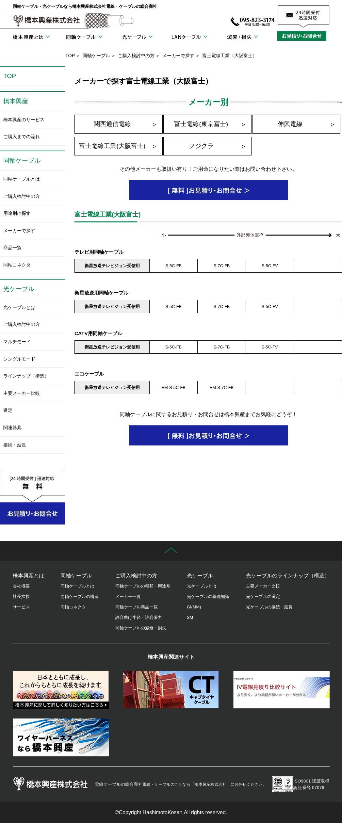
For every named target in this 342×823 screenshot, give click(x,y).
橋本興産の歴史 (61, 690)
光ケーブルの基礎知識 (208, 596)
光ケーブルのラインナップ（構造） (288, 575)
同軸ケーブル (84, 37)
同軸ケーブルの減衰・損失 (140, 627)
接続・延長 (14, 444)
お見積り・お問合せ (303, 36)
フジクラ (201, 145)
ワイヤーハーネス (61, 737)
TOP (70, 55)
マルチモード (17, 341)
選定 (7, 410)
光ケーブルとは (19, 307)
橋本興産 (15, 101)
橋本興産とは (31, 37)
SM (190, 617)
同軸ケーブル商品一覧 (136, 607)
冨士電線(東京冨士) (201, 124)
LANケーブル (189, 37)
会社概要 (21, 586)
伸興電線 (290, 124)
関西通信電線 (112, 124)
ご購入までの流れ (21, 136)
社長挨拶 (21, 596)
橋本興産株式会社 (47, 21)
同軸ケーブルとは (21, 179)
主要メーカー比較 (21, 393)
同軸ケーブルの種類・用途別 (143, 586)
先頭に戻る (171, 551)
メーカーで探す (178, 55)
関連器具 (12, 427)
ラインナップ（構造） (26, 376)
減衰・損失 (242, 37)
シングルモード (19, 359)
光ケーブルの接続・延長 (269, 607)
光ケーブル (136, 37)
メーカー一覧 (128, 596)
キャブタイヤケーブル (171, 690)
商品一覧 (12, 247)
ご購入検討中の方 (136, 55)
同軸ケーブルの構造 (79, 596)
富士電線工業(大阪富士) (112, 145)
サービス (21, 607)
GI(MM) (194, 607)
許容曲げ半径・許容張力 (138, 617)
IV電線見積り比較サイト (281, 690)
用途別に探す (17, 213)
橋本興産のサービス (23, 119)
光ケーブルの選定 (263, 596)
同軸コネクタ (17, 264)
